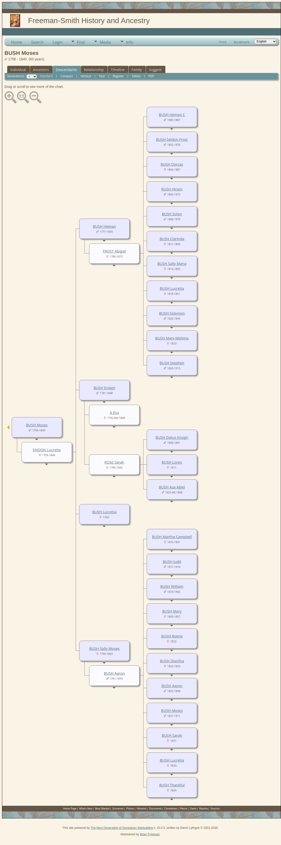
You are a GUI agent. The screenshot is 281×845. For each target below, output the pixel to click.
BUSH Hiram (171, 188)
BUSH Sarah (172, 735)
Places (183, 808)
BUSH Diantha (172, 660)
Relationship (94, 69)
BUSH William (171, 586)
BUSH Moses (172, 710)
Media (105, 42)
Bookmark (241, 42)
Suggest (155, 69)
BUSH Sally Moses (104, 648)
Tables (136, 76)
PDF (151, 76)
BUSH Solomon (172, 313)
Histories (141, 808)
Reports (203, 808)
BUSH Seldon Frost (172, 139)
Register (118, 76)
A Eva (114, 412)
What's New (85, 808)
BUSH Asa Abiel (172, 486)
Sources (215, 808)
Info (129, 42)
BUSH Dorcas (172, 164)
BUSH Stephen (172, 362)
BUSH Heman (104, 226)
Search (37, 42)
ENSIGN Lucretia (47, 449)
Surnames (118, 808)
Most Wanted (102, 808)
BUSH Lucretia (172, 288)
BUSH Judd (172, 561)
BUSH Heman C (172, 114)
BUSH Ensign (104, 387)
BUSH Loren (172, 462)
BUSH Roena (171, 635)
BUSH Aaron (171, 685)
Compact (67, 76)
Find (81, 42)
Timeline (118, 69)
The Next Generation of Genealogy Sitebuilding (122, 828)
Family (137, 69)
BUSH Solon (172, 213)
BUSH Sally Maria (171, 263)
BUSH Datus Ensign (172, 437)
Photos (130, 808)
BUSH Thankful (171, 784)
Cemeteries (170, 808)
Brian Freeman (150, 834)
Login (58, 42)
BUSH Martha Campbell (172, 536)
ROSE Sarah (114, 462)
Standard (46, 76)
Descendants (66, 69)
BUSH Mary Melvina (172, 337)
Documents (155, 808)
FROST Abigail (114, 251)
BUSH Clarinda (172, 238)
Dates (193, 808)
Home (16, 42)
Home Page (69, 808)
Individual (18, 69)
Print (222, 42)
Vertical (86, 76)
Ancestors (41, 69)
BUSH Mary (171, 611)
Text (102, 76)
